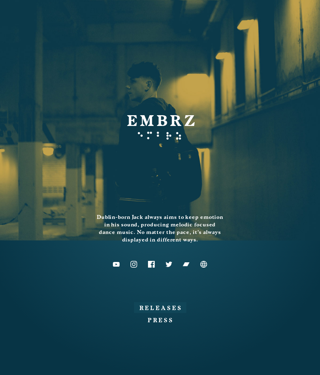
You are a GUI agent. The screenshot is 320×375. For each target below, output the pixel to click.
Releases (160, 308)
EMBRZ (162, 121)
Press (161, 320)
